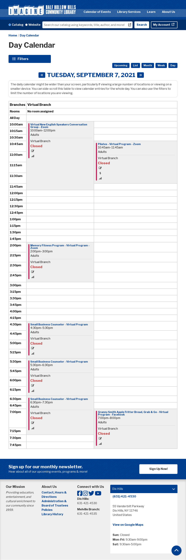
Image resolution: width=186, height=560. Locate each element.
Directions (49, 497)
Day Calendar (29, 35)
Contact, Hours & (54, 492)
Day (172, 65)
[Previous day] (42, 75)
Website (34, 24)
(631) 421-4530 (124, 496)
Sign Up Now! (158, 469)
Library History (52, 514)
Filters (23, 59)
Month (147, 65)
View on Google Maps (128, 524)
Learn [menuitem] (151, 12)
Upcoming (121, 65)
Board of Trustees (55, 505)
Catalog (17, 24)
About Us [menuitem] (168, 12)
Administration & (54, 501)
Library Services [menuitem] (129, 12)
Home (13, 35)
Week (161, 65)
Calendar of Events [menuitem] (97, 12)
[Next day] (140, 75)
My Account (162, 24)
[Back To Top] (176, 550)
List (135, 65)
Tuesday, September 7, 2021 (91, 75)
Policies (47, 510)
